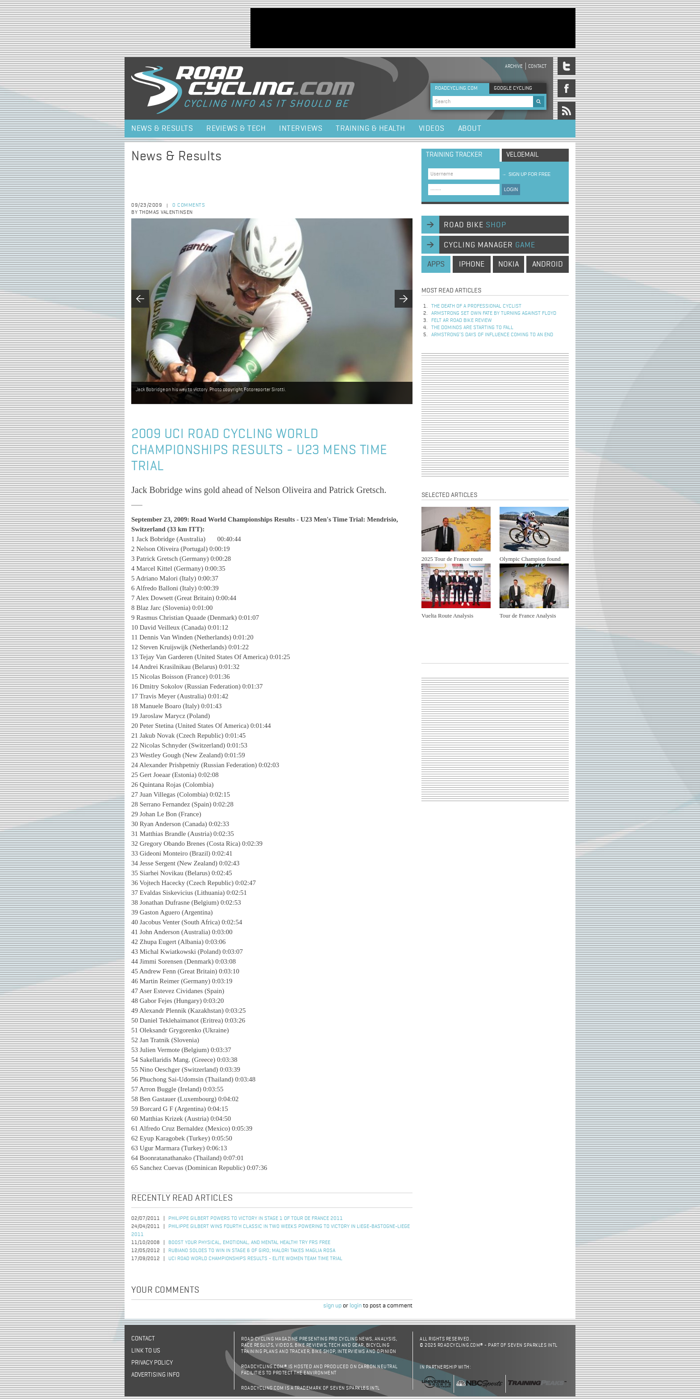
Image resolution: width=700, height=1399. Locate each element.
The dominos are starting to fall (472, 327)
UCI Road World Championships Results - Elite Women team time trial (255, 1258)
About (470, 129)
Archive (514, 66)
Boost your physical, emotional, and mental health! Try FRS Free (249, 1242)
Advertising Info (155, 1375)
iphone (471, 264)
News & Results (162, 129)
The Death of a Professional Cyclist (476, 306)
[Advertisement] (412, 28)
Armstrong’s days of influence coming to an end (492, 335)
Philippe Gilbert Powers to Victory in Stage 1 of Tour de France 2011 (255, 1218)
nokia (508, 264)
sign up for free (526, 174)
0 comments (188, 205)
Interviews (300, 129)
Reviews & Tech (236, 129)
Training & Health (370, 129)
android (547, 264)
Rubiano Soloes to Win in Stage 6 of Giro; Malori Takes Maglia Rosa (251, 1250)
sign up (332, 1306)
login (356, 1306)
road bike (475, 225)
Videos (432, 129)
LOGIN (511, 189)
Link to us (145, 1351)
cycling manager (489, 245)
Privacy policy (152, 1363)
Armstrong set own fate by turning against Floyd (493, 313)
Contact (537, 66)
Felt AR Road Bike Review (461, 320)
